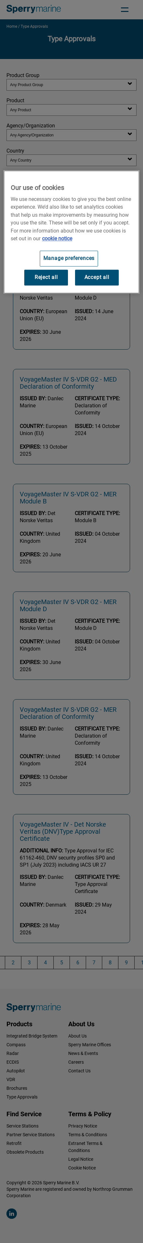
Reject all (46, 277)
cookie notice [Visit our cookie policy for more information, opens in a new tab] (57, 238)
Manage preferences (69, 258)
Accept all (96, 277)
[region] (71, 231)
